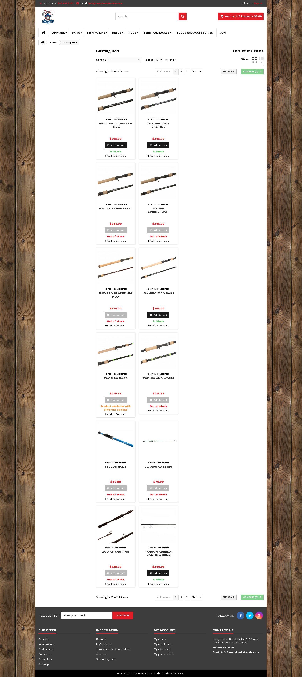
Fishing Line (96, 32)
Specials (43, 639)
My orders (160, 639)
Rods (132, 32)
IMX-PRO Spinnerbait (158, 210)
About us (101, 654)
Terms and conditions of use (113, 649)
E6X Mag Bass (116, 378)
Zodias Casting (115, 551)
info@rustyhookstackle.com (240, 652)
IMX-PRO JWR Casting (158, 125)
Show (149, 59)
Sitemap (43, 664)
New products (47, 644)
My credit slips (163, 644)
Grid (254, 59)
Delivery (101, 639)
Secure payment (106, 659)
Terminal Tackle (156, 32)
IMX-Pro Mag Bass (158, 293)
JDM (223, 32)
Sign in (258, 3)
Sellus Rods (116, 466)
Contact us (45, 659)
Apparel (58, 32)
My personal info (164, 654)
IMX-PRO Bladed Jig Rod (115, 294)
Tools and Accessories (194, 32)
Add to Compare (116, 156)
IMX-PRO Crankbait (115, 208)
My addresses (162, 649)
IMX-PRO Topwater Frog (115, 125)
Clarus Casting (158, 466)
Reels (116, 32)
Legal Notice (104, 644)
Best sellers (45, 649)
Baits (76, 32)
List (261, 59)
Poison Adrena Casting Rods (158, 553)
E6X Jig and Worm (158, 378)
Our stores (44, 654)
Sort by (101, 59)
